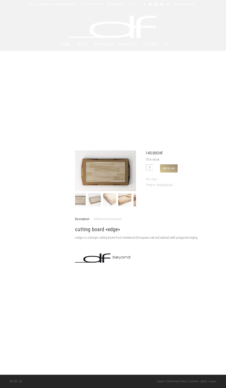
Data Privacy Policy (177, 381)
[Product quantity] (149, 167)
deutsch (189, 4)
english (179, 4)
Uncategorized (164, 184)
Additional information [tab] (108, 219)
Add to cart (169, 168)
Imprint (160, 381)
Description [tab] (82, 219)
